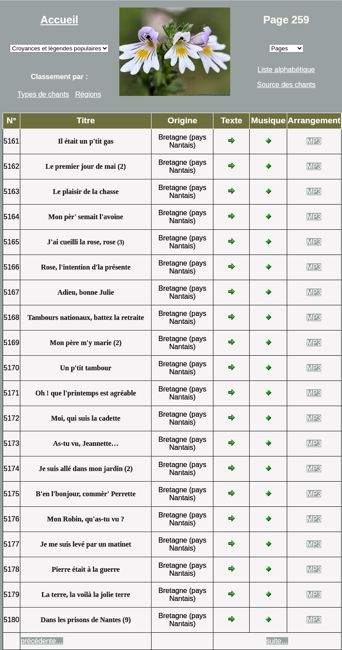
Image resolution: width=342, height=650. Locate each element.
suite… (277, 641)
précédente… (42, 641)
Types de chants (43, 94)
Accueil (59, 20)
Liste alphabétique (286, 69)
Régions (88, 94)
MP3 (314, 141)
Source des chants (286, 84)
